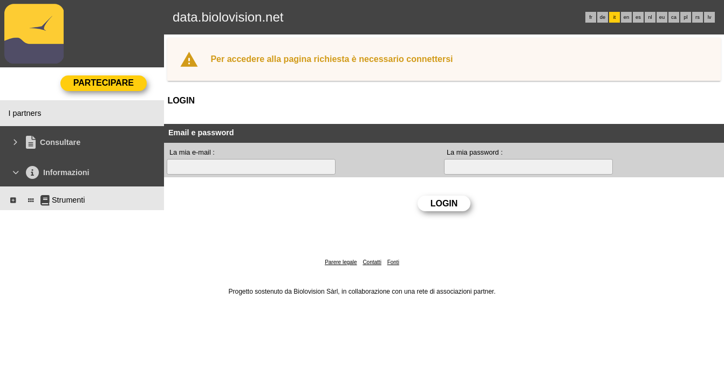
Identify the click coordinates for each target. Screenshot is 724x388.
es (638, 17)
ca (674, 17)
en (626, 17)
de (602, 17)
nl (650, 17)
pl (685, 17)
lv (710, 17)
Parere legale (341, 262)
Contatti (372, 262)
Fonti (393, 262)
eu (662, 17)
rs (697, 17)
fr (590, 17)
